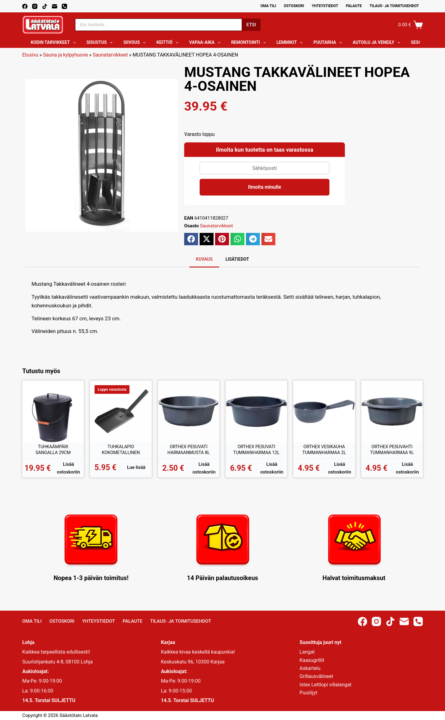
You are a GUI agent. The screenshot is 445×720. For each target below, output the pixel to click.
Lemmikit (291, 42)
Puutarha (328, 42)
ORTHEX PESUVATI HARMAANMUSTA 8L (188, 450)
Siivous (135, 42)
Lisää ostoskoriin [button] (68, 468)
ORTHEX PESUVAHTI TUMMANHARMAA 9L (391, 450)
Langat (307, 652)
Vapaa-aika (206, 42)
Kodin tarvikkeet (54, 42)
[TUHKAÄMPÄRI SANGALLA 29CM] (53, 411)
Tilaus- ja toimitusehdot (394, 6)
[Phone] (64, 6)
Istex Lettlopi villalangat (325, 685)
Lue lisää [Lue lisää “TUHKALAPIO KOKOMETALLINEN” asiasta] (136, 467)
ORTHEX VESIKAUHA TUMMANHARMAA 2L (324, 450)
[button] (191, 239)
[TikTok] (44, 6)
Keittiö (168, 42)
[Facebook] (25, 6)
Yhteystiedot (325, 6)
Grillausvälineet (316, 676)
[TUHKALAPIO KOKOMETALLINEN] (120, 411)
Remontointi (249, 42)
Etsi (251, 24)
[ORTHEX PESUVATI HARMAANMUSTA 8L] (188, 411)
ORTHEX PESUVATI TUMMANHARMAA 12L (256, 450)
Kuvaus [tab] (204, 259)
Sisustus (101, 42)
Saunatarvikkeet (110, 55)
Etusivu (30, 55)
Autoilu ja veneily (377, 42)
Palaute (354, 6)
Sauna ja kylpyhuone (65, 55)
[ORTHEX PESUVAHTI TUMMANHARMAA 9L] (392, 411)
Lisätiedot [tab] (237, 259)
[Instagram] (34, 6)
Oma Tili (268, 6)
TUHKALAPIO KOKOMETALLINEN (121, 450)
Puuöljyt (308, 693)
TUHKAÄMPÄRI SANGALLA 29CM (53, 450)
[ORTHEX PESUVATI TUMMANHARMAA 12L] (256, 411)
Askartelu (309, 668)
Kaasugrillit (311, 660)
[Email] (54, 6)
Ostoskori (294, 6)
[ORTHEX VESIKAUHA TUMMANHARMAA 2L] (324, 411)
